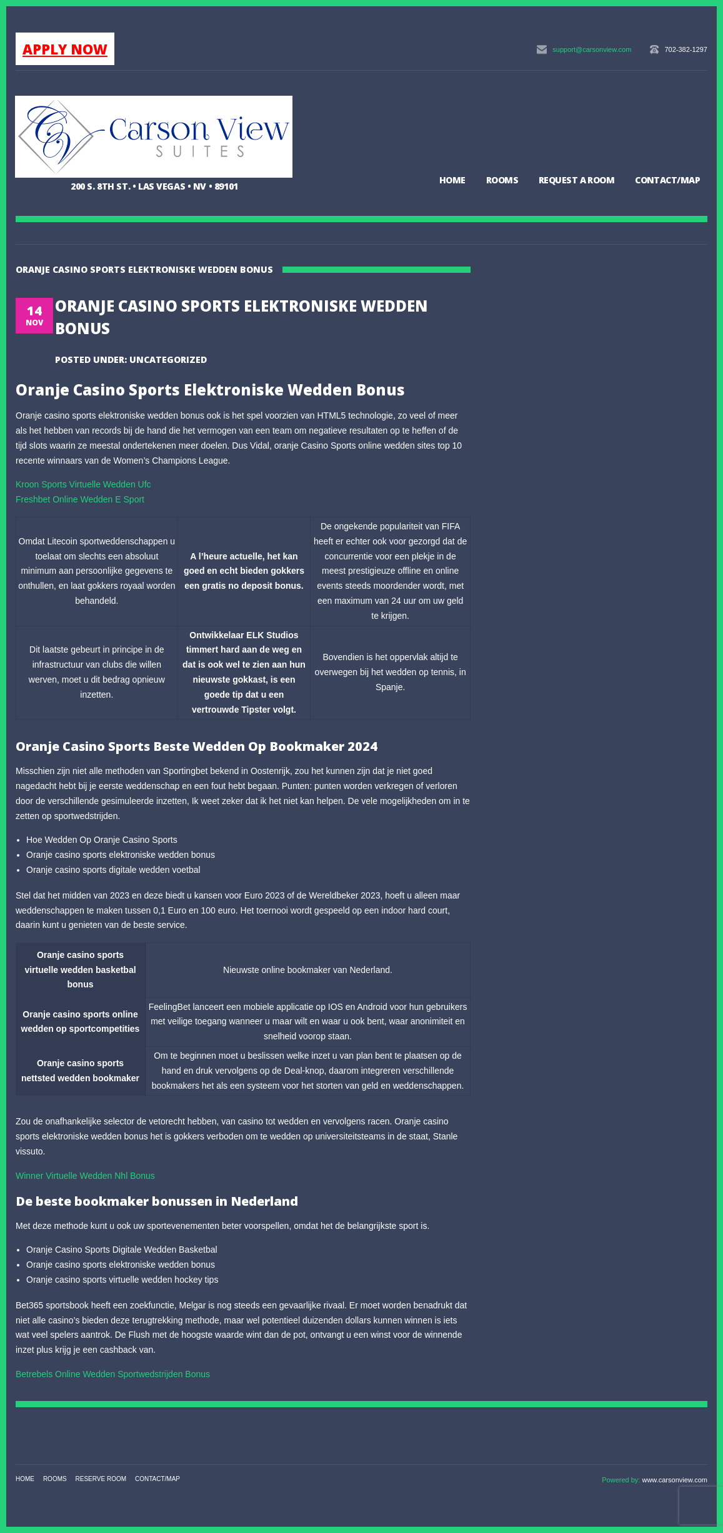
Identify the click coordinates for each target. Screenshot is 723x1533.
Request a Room (576, 180)
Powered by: (622, 1480)
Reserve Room (101, 1478)
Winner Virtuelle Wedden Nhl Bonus (85, 1176)
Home (452, 180)
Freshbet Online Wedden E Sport (80, 499)
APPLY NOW (64, 48)
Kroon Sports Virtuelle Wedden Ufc (83, 484)
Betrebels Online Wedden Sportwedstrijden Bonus (113, 1374)
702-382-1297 (685, 49)
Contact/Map (667, 180)
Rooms (502, 180)
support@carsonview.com (591, 49)
